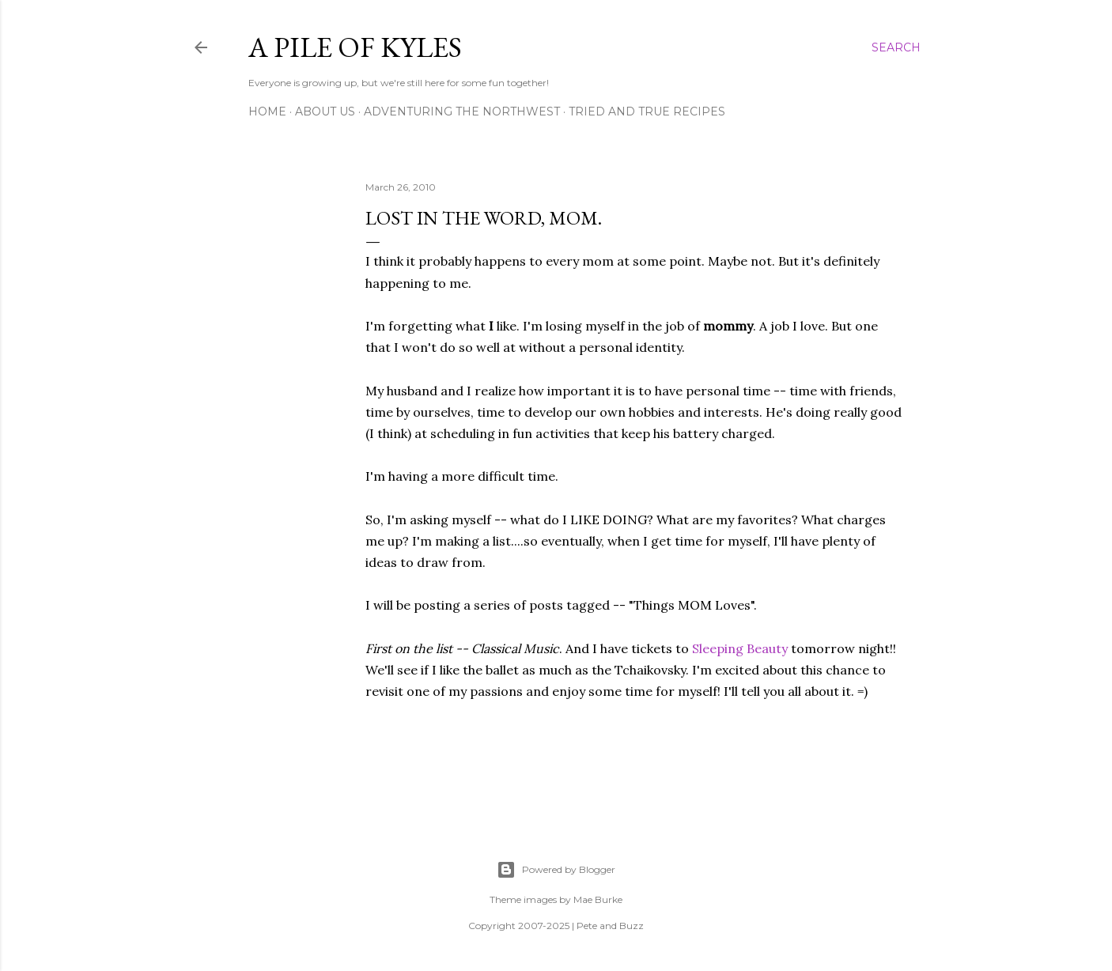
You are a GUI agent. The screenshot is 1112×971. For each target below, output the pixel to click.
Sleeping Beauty (740, 648)
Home (267, 111)
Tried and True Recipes (647, 111)
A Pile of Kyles (355, 47)
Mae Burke (597, 899)
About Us (325, 111)
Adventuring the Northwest (462, 111)
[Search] (896, 47)
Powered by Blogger (556, 869)
